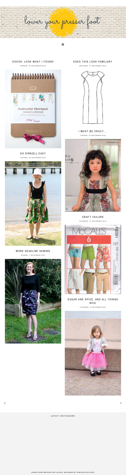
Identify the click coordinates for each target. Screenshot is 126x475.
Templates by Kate (85, 472)
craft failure (93, 217)
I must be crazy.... (93, 131)
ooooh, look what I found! (33, 61)
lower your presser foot (43, 472)
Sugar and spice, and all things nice (93, 301)
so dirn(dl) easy (33, 153)
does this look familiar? (92, 61)
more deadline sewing (33, 251)
